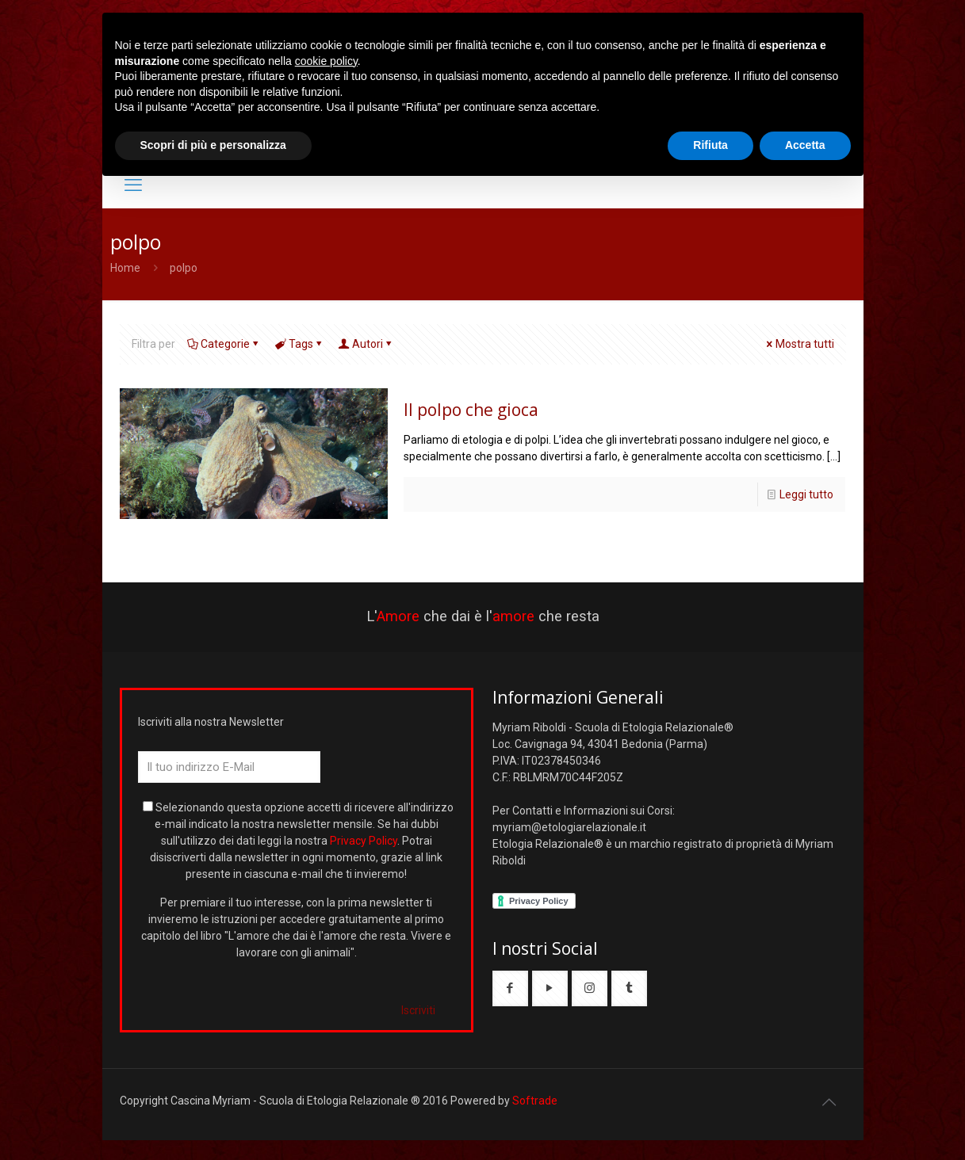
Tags (299, 344)
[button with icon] (510, 988)
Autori (366, 344)
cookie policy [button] (326, 61)
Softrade (534, 1100)
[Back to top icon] (829, 1102)
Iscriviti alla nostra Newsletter (211, 721)
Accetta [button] (805, 145)
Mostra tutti (799, 344)
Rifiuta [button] (710, 145)
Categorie (224, 344)
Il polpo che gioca (471, 410)
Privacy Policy (363, 840)
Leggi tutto (806, 494)
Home (125, 267)
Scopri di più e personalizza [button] (213, 145)
